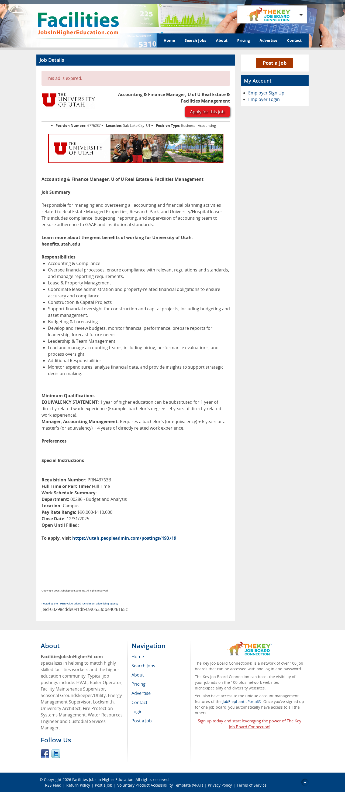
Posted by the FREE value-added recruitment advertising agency (80, 603)
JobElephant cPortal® (242, 701)
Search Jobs (195, 40)
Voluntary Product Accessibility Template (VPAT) (160, 785)
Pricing (243, 40)
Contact (294, 40)
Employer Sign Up (266, 93)
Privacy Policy (220, 785)
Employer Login (264, 99)
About (221, 40)
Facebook (45, 753)
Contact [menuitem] (139, 702)
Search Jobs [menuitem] (143, 666)
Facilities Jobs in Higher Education (102, 779)
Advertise (268, 40)
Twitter (55, 753)
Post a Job (275, 63)
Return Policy (78, 785)
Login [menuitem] (137, 712)
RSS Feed (53, 785)
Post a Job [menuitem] (142, 721)
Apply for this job (207, 112)
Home (169, 40)
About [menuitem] (138, 675)
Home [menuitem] (138, 657)
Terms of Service (252, 785)
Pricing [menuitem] (139, 684)
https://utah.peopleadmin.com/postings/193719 (124, 538)
